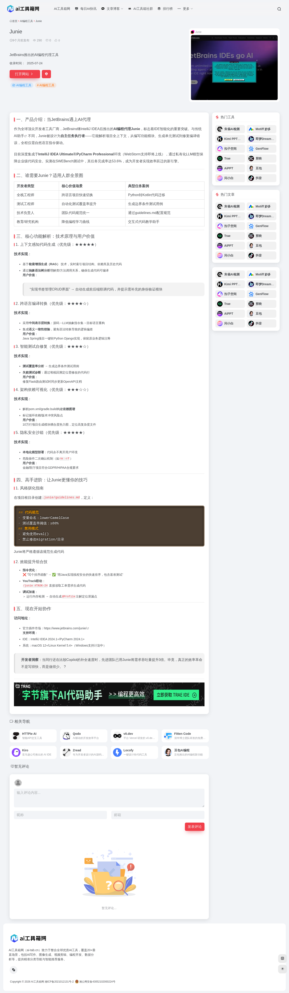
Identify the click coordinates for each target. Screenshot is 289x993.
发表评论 (195, 826)
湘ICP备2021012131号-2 (59, 981)
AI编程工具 (26, 21)
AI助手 (19, 136)
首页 (14, 21)
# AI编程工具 (45, 85)
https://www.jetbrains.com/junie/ (65, 628)
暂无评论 (22, 766)
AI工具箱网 (37, 981)
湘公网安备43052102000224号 (95, 981)
